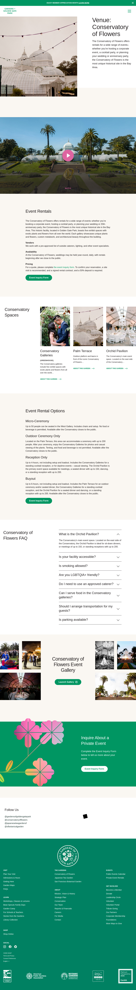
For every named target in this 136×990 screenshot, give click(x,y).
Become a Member (114, 890)
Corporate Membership (115, 916)
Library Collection (10, 920)
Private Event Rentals (115, 878)
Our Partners (111, 912)
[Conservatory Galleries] (55, 326)
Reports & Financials (63, 909)
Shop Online (8, 934)
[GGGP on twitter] (15, 946)
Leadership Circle (113, 897)
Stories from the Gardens (13, 916)
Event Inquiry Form (38, 278)
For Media (59, 916)
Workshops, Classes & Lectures (16, 901)
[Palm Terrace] (88, 326)
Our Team (59, 905)
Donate (109, 894)
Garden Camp (9, 909)
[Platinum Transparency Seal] (125, 976)
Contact (58, 920)
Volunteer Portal (112, 905)
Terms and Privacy (8, 956)
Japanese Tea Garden (64, 878)
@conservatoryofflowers (16, 820)
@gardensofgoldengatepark (18, 816)
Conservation (60, 901)
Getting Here (8, 881)
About (57, 890)
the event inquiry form (64, 267)
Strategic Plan (60, 897)
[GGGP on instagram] (4, 946)
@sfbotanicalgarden (14, 826)
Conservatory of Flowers (65, 874)
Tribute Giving (112, 909)
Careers (58, 912)
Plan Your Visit (9, 874)
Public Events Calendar (116, 874)
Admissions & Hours (11, 878)
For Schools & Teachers (13, 912)
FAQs (5, 889)
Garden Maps (9, 885)
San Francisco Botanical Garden (68, 881)
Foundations (111, 920)
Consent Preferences (9, 958)
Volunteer (110, 901)
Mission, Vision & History (65, 894)
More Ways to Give (114, 923)
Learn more (84, 3)
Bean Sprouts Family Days (14, 905)
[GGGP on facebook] (10, 946)
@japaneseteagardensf (16, 823)
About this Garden (48, 379)
